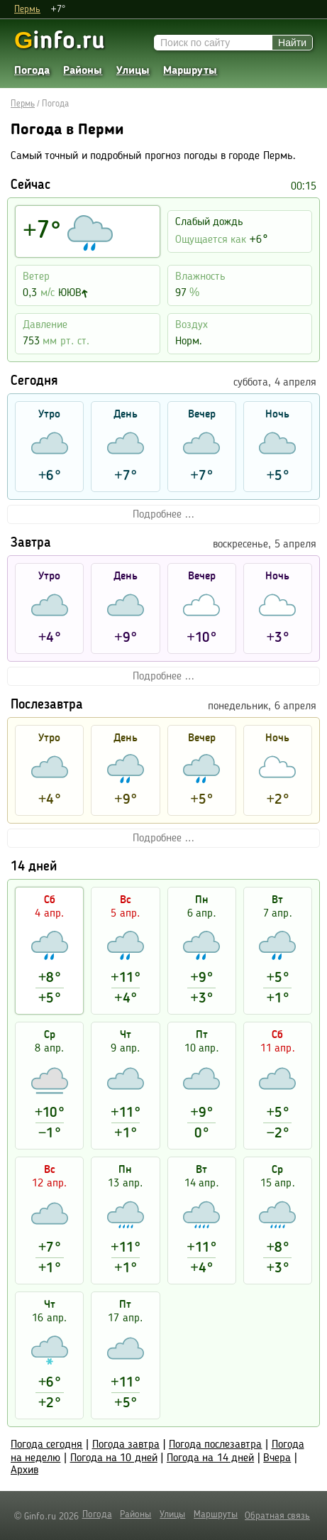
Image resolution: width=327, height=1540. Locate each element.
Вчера (277, 1458)
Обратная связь (277, 1516)
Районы (82, 71)
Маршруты (190, 71)
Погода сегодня (46, 1445)
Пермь (27, 9)
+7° (57, 9)
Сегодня (34, 381)
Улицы (133, 71)
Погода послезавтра (215, 1445)
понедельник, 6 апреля (262, 706)
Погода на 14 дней (210, 1458)
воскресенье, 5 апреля (264, 544)
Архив (24, 1470)
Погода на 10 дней (113, 1458)
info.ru (59, 40)
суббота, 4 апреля (274, 382)
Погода (32, 71)
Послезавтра (47, 705)
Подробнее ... (163, 514)
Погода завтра (126, 1445)
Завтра (31, 543)
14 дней (34, 867)
